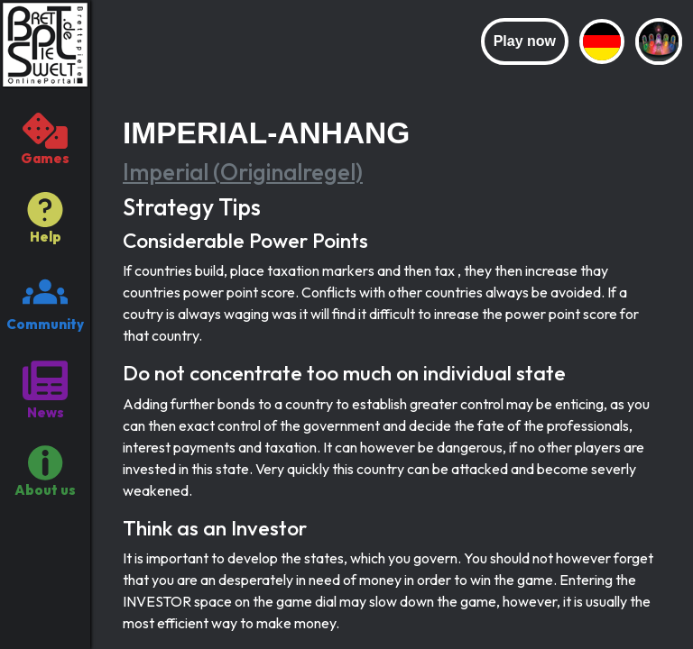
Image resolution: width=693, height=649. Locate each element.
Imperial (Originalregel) (243, 172)
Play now (525, 41)
